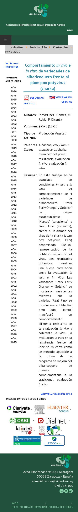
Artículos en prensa (12, 65)
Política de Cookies (61, 506)
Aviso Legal (14, 505)
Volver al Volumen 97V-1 (56, 394)
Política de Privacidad (33, 506)
